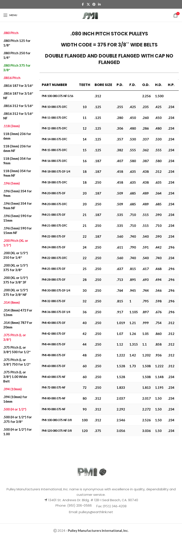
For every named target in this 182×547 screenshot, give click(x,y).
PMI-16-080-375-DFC (54, 161)
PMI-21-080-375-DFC (54, 225)
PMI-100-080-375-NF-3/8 (57, 420)
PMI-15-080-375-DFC (54, 150)
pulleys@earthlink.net (96, 512)
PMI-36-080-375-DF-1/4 (56, 312)
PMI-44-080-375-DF (53, 344)
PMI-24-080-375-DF (53, 247)
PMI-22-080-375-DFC (54, 258)
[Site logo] (91, 15)
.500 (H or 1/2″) (14, 409)
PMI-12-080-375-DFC (54, 128)
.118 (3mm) (11, 126)
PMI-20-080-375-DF (53, 193)
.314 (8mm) (11, 302)
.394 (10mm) (12, 389)
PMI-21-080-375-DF (53, 214)
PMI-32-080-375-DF (53, 301)
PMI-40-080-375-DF (53, 323)
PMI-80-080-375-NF (53, 398)
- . (97, 530)
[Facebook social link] (82, 4)
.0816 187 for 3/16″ (18, 85)
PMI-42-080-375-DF (53, 333)
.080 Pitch (10, 33)
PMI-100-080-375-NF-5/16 (57, 96)
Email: (74, 512)
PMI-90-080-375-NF (53, 409)
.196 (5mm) (11, 183)
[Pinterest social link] (94, 4)
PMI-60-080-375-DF (53, 366)
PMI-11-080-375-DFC (54, 117)
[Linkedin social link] (99, 4)
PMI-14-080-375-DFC (54, 139)
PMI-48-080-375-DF (53, 355)
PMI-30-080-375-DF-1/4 (56, 290)
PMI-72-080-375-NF (53, 387)
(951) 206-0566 (79, 505)
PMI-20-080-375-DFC (54, 204)
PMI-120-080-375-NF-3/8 (57, 430)
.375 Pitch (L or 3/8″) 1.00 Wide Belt (15, 376)
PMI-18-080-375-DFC (54, 182)
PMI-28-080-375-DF (53, 279)
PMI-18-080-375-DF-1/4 (56, 171)
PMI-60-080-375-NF (53, 377)
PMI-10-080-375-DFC (54, 107)
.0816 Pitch (11, 78)
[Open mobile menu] (10, 15)
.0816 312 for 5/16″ (18, 106)
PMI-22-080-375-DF (53, 236)
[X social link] (88, 4)
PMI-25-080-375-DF (53, 268)
